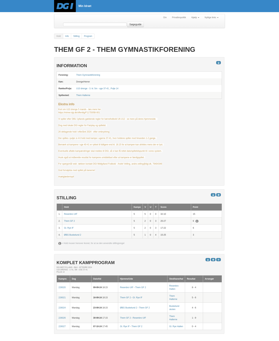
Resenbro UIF (70, 214)
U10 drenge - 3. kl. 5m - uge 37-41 (92, 88)
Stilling (76, 36)
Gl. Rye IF (69, 228)
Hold (58, 36)
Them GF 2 (69, 221)
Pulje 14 (114, 88)
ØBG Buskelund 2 (72, 235)
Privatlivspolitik (179, 17)
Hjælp (195, 17)
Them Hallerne (83, 95)
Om (165, 17)
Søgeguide (135, 24)
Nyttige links (212, 17)
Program (88, 36)
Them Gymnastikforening (88, 75)
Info (67, 36)
